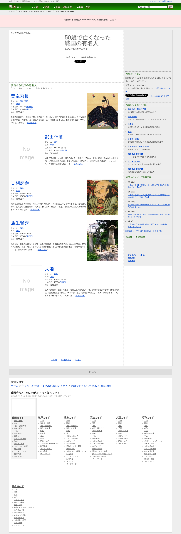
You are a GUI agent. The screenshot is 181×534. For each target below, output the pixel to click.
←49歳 (54, 360)
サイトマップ (155, 1)
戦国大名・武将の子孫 (137, 109)
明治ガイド (102, 416)
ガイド (17, 6)
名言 (120, 426)
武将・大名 (18, 421)
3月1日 (63, 282)
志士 (68, 420)
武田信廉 (54, 137)
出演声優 (17, 454)
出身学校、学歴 (150, 454)
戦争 (94, 423)
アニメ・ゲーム (134, 161)
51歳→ (78, 360)
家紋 (46, 7)
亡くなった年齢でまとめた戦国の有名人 (31, 11)
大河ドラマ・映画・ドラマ (139, 146)
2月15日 (29, 109)
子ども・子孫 (19, 500)
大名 (21, 101)
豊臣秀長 (20, 95)
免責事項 (131, 261)
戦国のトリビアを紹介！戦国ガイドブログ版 (143, 231)
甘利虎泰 (20, 182)
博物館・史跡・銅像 (73, 446)
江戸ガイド (50, 416)
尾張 (18, 104)
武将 (27, 101)
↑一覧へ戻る (66, 360)
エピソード (70, 441)
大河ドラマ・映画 (21, 446)
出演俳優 (17, 449)
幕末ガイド (76, 416)
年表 (42, 431)
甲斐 (52, 145)
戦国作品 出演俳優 (135, 154)
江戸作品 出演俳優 (99, 456)
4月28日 (29, 107)
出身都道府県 (97, 449)
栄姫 (49, 268)
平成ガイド (23, 485)
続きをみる (31, 123)
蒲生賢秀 (20, 222)
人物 (36, 7)
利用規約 (131, 258)
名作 (146, 428)
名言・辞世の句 (63, 7)
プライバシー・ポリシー (138, 255)
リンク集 (69, 461)
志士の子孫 (70, 443)
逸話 (129, 132)
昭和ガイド (154, 416)
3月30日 (63, 150)
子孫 (16, 431)
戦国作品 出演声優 (135, 169)
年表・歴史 (84, 7)
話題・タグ (132, 117)
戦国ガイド (23, 416)
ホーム (11, 11)
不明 (52, 277)
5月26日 (29, 236)
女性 (56, 274)
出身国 (130, 124)
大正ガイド (128, 416)
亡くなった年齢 (20, 439)
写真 (68, 423)
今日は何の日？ (72, 436)
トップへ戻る (90, 372)
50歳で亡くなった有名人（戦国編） (61, 11)
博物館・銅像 (149, 459)
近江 (18, 231)
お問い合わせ (167, 1)
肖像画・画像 (133, 139)
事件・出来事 (45, 428)
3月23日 (29, 196)
